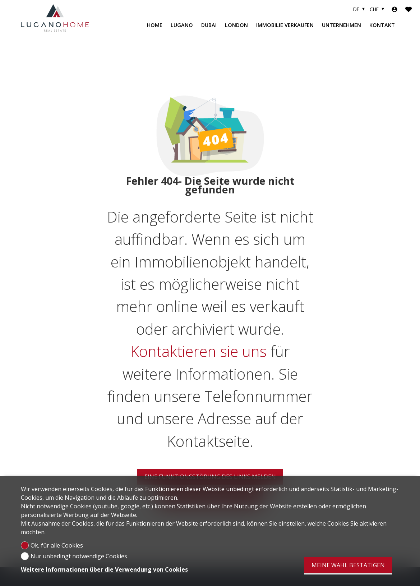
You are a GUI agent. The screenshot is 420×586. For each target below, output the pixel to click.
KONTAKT (382, 25)
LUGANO (182, 25)
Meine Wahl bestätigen (348, 565)
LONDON (236, 25)
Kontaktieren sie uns (198, 350)
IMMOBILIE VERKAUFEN (285, 25)
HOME (154, 25)
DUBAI (209, 25)
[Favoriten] (408, 9)
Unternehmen (341, 25)
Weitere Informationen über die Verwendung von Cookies (104, 569)
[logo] (55, 18)
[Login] (394, 9)
